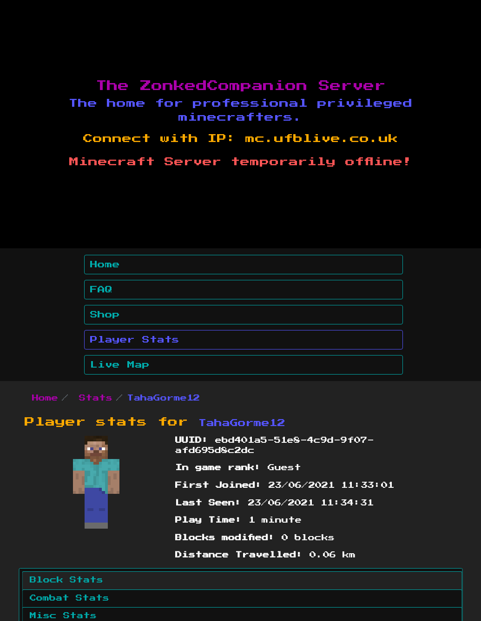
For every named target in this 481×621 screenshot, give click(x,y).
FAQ (101, 289)
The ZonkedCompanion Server (241, 85)
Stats (95, 398)
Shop (105, 314)
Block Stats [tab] (66, 580)
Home (105, 264)
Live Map (120, 365)
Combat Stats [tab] (69, 598)
